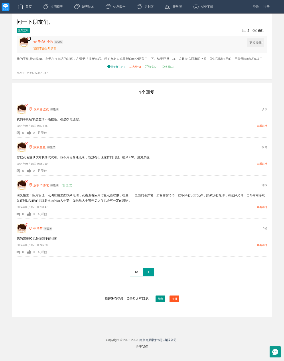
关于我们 (142, 346)
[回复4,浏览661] (251, 31)
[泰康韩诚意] (22, 109)
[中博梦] (22, 228)
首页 (25, 6)
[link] (26, 105)
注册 (266, 6)
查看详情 (262, 125)
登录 (256, 6)
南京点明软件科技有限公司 (158, 340)
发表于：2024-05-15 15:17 (32, 72)
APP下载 (203, 6)
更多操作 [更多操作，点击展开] (256, 43)
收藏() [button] (168, 66)
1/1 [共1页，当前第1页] (136, 272)
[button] (22, 133)
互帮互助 (23, 30)
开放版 (173, 6)
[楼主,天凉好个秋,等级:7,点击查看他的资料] (49, 42)
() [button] (116, 66)
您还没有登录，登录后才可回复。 (142, 299)
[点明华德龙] (22, 185)
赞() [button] (135, 66)
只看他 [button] (42, 133)
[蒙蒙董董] (22, 147)
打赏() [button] (151, 66)
